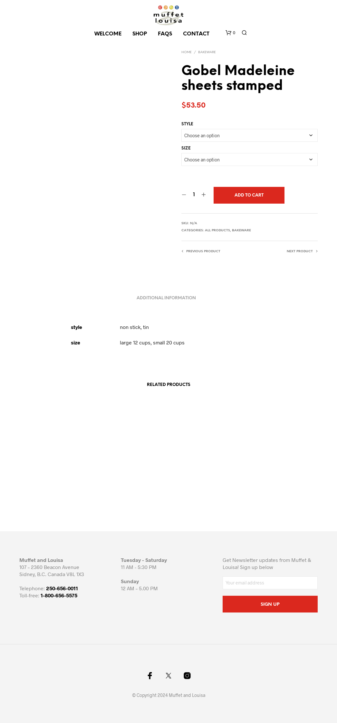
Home (186, 52)
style (187, 124)
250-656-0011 (62, 588)
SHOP (139, 34)
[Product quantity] (194, 195)
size (186, 148)
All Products (217, 230)
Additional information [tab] (166, 298)
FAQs (165, 34)
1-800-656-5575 (59, 595)
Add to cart (249, 195)
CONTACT (196, 34)
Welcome (107, 34)
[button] (230, 33)
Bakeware (207, 52)
